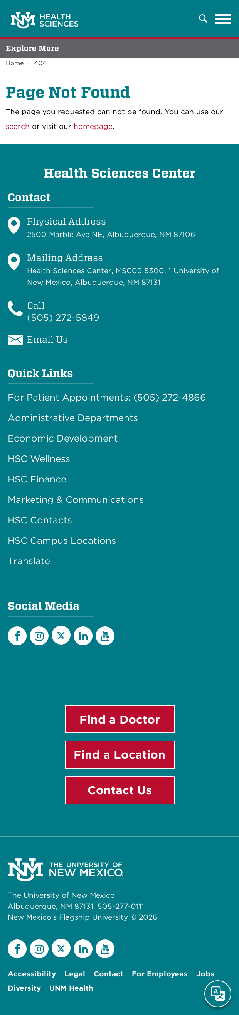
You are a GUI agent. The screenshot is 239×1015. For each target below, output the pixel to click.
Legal (74, 973)
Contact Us (120, 790)
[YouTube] (105, 635)
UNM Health (71, 988)
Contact (108, 973)
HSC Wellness (39, 459)
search (18, 126)
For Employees (160, 973)
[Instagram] (39, 635)
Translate (29, 561)
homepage (93, 126)
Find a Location (119, 754)
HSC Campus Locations (62, 540)
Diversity (24, 988)
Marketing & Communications (76, 499)
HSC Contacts (40, 520)
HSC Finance (37, 479)
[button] (203, 18)
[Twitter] (61, 635)
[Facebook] (17, 635)
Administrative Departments (73, 418)
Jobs (205, 973)
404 (40, 63)
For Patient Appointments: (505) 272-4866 (107, 397)
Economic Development (63, 438)
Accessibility (32, 973)
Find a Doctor (119, 719)
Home (15, 63)
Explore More (32, 48)
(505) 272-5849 (63, 317)
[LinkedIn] (83, 635)
